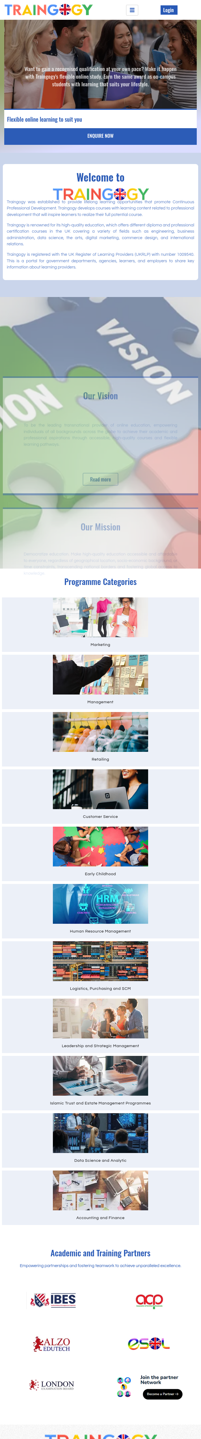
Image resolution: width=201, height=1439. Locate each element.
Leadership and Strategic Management (100, 1046)
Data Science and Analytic (100, 1161)
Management (100, 702)
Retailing (100, 759)
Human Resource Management (100, 931)
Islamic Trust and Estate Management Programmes (100, 1103)
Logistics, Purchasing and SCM (100, 989)
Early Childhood (100, 874)
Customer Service (100, 817)
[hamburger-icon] (132, 10)
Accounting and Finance (100, 1218)
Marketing (101, 645)
